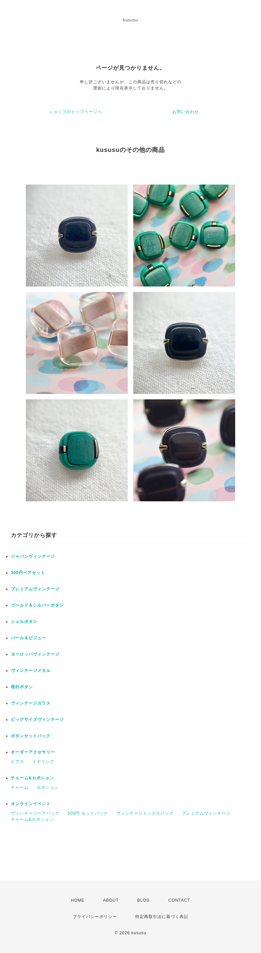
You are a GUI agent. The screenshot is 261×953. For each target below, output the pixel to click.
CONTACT (179, 900)
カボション (48, 787)
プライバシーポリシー (95, 916)
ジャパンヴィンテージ (33, 556)
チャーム (20, 787)
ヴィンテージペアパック (35, 813)
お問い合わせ (185, 111)
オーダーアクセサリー (33, 752)
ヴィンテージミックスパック (145, 813)
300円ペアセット (28, 572)
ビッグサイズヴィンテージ (37, 719)
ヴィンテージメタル (31, 670)
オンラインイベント (31, 803)
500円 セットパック (88, 813)
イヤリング (43, 761)
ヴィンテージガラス (31, 703)
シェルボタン (24, 621)
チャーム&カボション (32, 778)
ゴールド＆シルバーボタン (37, 605)
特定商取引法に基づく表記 (161, 916)
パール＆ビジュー (28, 638)
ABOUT (111, 900)
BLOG (143, 900)
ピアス (17, 761)
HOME (78, 900)
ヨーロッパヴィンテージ (35, 654)
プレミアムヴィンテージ (35, 589)
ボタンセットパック (31, 735)
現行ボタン (22, 687)
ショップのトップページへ (75, 111)
